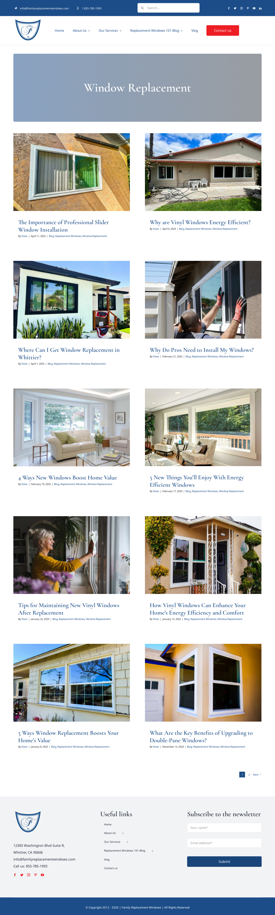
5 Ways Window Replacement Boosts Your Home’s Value (68, 736)
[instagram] (241, 8)
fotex (25, 236)
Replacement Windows (68, 236)
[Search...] (169, 8)
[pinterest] (248, 8)
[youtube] (254, 8)
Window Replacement (94, 236)
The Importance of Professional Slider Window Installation (63, 225)
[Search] (142, 8)
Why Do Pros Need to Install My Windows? (202, 350)
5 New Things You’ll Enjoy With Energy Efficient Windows (197, 481)
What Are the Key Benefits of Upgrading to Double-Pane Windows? (201, 736)
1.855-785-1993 (91, 8)
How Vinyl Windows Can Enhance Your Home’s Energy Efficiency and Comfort (198, 608)
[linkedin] (260, 8)
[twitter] (235, 8)
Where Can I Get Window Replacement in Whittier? (69, 353)
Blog (51, 236)
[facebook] (229, 8)
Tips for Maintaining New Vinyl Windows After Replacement (68, 608)
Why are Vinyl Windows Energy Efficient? (200, 222)
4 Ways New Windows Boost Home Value (67, 477)
